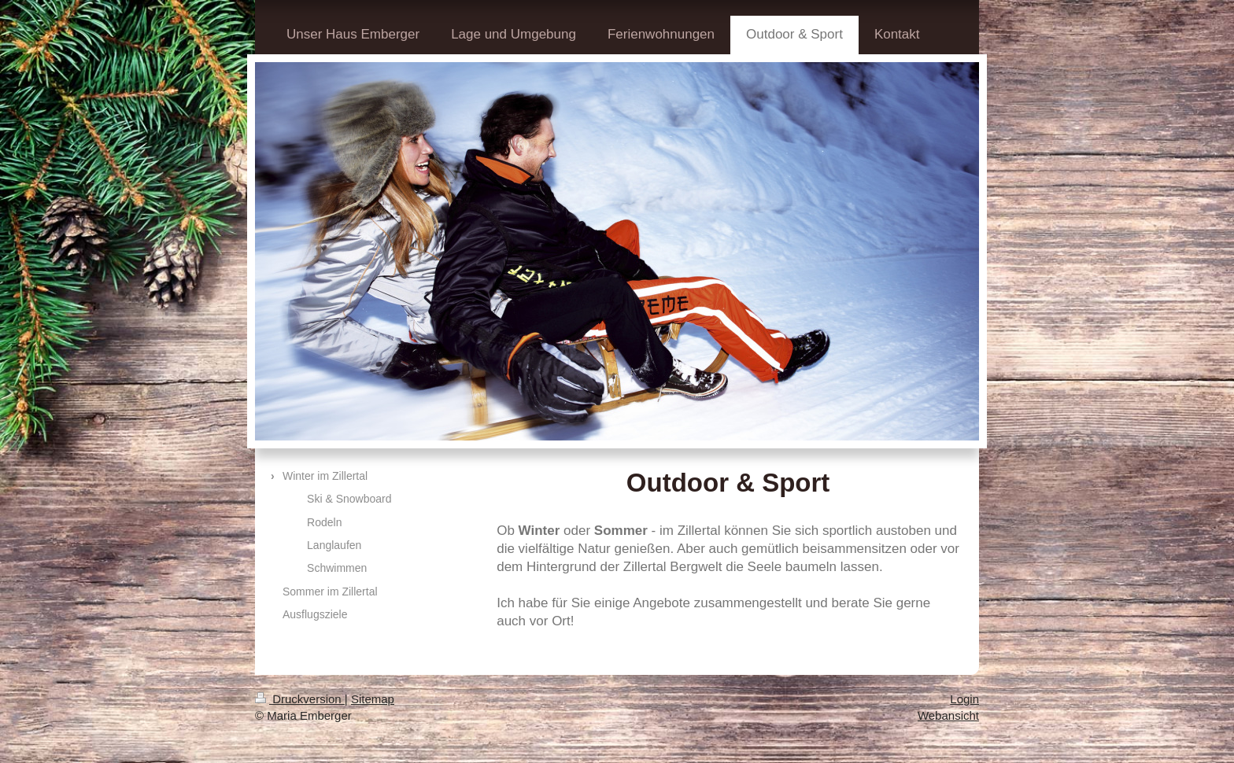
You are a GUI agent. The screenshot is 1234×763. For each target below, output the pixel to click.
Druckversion (300, 699)
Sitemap (372, 699)
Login (964, 699)
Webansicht (948, 715)
